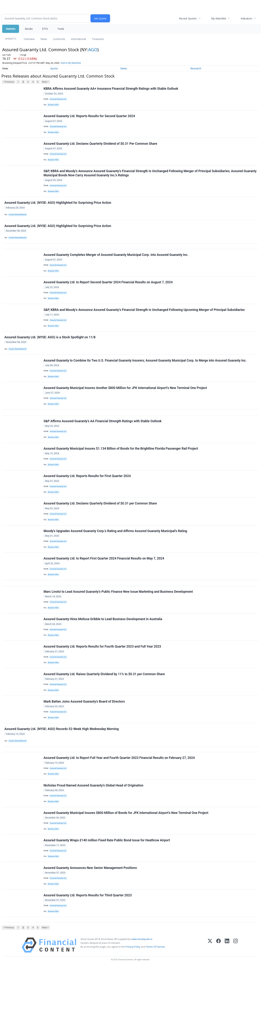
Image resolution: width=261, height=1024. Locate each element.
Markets (10, 29)
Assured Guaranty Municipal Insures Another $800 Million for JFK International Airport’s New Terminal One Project (125, 408)
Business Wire (54, 106)
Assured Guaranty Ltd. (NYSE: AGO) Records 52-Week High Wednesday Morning (62, 772)
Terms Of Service (155, 1004)
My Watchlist (218, 18)
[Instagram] (235, 1002)
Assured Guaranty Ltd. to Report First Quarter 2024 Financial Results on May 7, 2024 (104, 590)
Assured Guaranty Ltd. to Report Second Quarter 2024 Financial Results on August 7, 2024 (108, 295)
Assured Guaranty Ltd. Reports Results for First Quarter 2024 (87, 502)
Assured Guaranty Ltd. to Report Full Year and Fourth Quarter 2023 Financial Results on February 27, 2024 (119, 804)
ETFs (45, 29)
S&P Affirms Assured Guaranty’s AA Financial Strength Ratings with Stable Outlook (103, 444)
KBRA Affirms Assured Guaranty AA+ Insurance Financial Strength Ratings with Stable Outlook (111, 89)
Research (195, 68)
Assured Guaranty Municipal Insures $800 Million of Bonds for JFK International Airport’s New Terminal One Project (126, 862)
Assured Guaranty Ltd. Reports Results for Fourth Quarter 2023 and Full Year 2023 (102, 684)
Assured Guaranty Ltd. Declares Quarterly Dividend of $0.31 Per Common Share (101, 147)
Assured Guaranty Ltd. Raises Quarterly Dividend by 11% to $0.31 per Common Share (104, 714)
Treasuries (98, 39)
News (43, 39)
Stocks (29, 29)
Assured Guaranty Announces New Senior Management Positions (90, 921)
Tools (60, 29)
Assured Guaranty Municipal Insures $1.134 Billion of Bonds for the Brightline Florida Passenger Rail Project (121, 473)
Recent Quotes (188, 18)
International (78, 39)
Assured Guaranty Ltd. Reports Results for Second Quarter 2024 (89, 118)
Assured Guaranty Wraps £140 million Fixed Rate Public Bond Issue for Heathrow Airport (107, 891)
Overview (29, 39)
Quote (54, 68)
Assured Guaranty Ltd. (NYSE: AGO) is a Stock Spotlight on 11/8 (50, 354)
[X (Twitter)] (210, 1002)
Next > (45, 81)
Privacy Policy (133, 1004)
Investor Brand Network (18, 222)
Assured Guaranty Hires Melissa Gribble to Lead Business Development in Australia (103, 655)
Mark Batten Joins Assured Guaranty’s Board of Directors (84, 743)
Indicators (246, 18)
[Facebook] (218, 1002)
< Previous (8, 81)
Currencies (59, 39)
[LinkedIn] (227, 1002)
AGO (92, 49)
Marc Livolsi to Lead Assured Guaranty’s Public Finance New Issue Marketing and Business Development (118, 626)
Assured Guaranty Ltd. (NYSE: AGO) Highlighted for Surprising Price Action (58, 210)
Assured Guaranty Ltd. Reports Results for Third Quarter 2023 (88, 950)
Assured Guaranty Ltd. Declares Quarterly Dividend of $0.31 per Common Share (100, 531)
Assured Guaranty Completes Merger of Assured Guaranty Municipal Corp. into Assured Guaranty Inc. (116, 266)
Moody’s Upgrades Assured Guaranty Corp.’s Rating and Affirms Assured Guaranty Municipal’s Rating (115, 561)
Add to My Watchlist (71, 62)
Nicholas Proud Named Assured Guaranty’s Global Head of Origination (94, 833)
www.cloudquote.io (141, 996)
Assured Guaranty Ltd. (59, 100)
